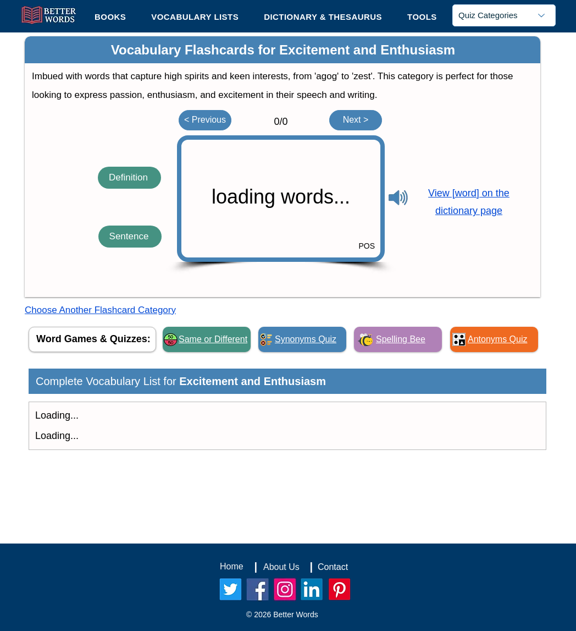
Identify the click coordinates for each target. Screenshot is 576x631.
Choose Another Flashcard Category (100, 310)
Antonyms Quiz (497, 339)
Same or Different (213, 339)
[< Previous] (205, 120)
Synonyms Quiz (305, 339)
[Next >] (355, 120)
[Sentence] (130, 237)
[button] (422, 16)
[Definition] (129, 178)
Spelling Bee (400, 339)
